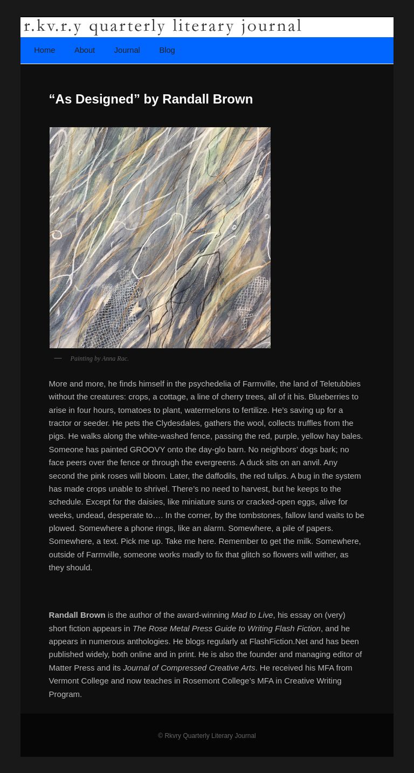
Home (44, 50)
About (84, 50)
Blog (167, 50)
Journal (127, 50)
